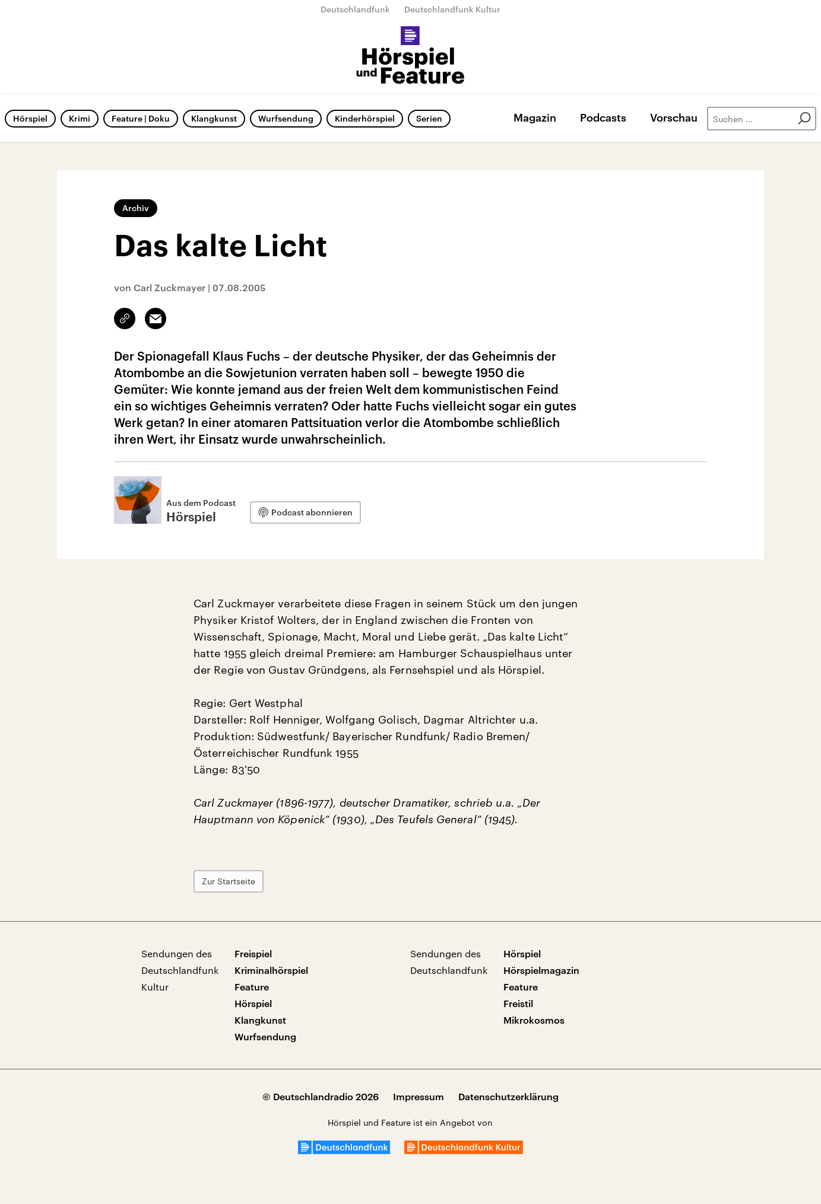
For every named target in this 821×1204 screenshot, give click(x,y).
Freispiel (253, 953)
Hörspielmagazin (541, 970)
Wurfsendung (285, 118)
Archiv (135, 208)
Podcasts (603, 117)
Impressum (418, 1096)
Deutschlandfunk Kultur (452, 9)
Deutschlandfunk (355, 9)
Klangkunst (214, 118)
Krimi (79, 118)
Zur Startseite (228, 881)
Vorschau (674, 117)
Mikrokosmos (534, 1019)
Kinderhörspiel (365, 118)
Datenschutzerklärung (508, 1096)
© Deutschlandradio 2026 (320, 1096)
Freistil (518, 1003)
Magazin (534, 117)
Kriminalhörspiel (271, 970)
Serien (429, 118)
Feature (251, 986)
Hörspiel (30, 118)
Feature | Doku (141, 118)
